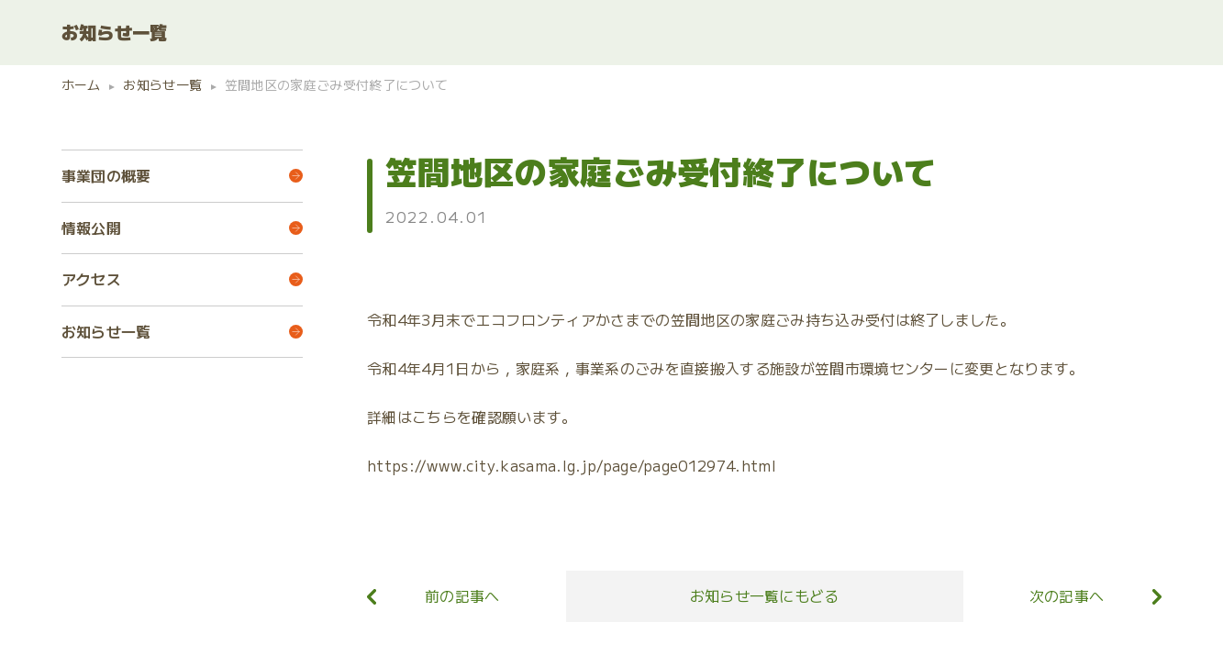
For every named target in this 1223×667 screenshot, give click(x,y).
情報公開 (91, 228)
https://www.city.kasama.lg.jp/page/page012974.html (571, 465)
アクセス (91, 279)
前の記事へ (462, 595)
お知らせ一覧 (106, 331)
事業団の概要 (106, 175)
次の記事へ (1067, 595)
